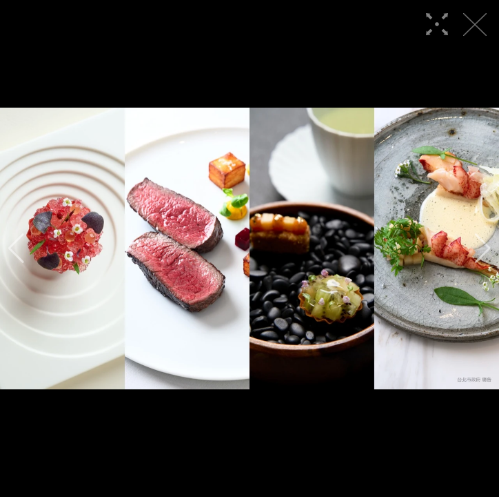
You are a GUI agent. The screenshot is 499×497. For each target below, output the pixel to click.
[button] (16, 248)
